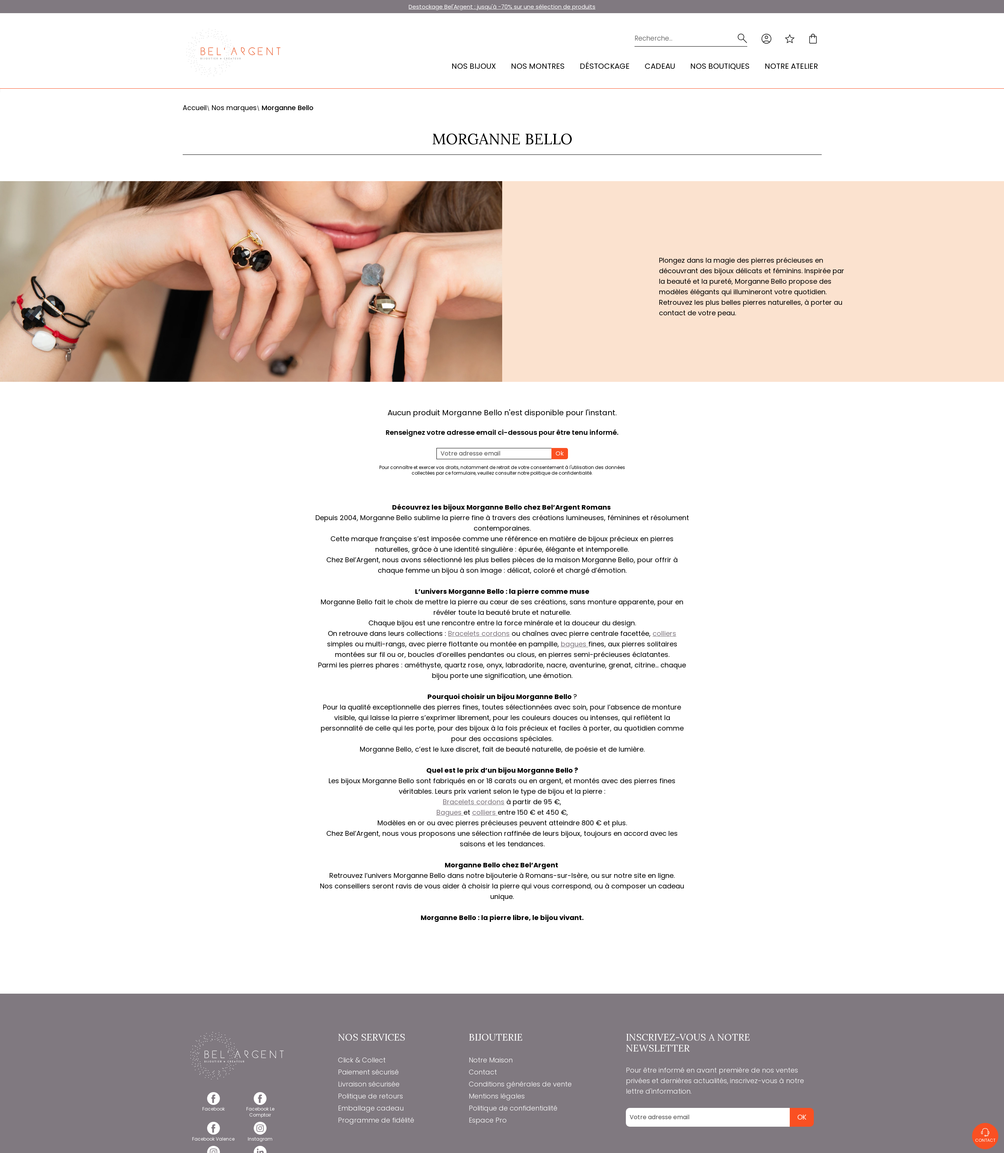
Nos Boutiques (720, 66)
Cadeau (660, 66)
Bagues (449, 812)
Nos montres (538, 66)
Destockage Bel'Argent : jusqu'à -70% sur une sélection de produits (502, 7)
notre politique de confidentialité (555, 473)
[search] (742, 38)
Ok (560, 453)
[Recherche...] (680, 38)
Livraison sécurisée (369, 1084)
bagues (574, 644)
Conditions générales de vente (520, 1084)
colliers (664, 633)
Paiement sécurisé (368, 1072)
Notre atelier (791, 66)
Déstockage (605, 66)
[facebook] (213, 1106)
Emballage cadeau (371, 1108)
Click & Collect (362, 1060)
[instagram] (260, 1136)
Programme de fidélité (376, 1120)
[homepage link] (233, 52)
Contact (483, 1072)
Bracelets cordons (479, 633)
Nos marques (234, 107)
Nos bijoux (473, 66)
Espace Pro (488, 1120)
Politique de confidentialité (513, 1108)
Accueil (195, 107)
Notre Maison (491, 1060)
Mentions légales (497, 1096)
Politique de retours (370, 1096)
